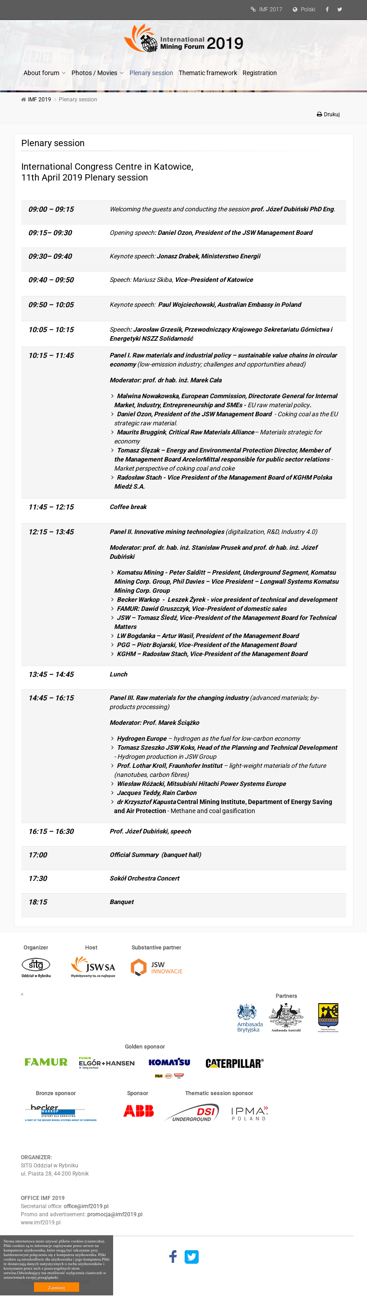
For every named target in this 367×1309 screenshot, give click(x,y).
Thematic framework (208, 72)
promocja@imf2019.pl (115, 1214)
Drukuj (328, 114)
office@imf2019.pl (86, 1206)
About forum (41, 72)
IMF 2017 (264, 9)
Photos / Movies (94, 72)
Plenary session (151, 72)
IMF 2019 (39, 99)
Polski (301, 9)
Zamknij (56, 1287)
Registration (260, 72)
